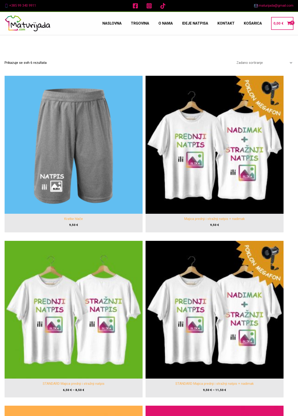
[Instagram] (149, 6)
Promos (204, 406)
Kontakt (185, 360)
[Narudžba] (263, 63)
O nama (185, 347)
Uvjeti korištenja (239, 339)
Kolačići (233, 364)
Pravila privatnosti (241, 358)
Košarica (185, 366)
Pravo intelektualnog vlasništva (251, 345)
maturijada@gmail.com (276, 5)
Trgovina (185, 341)
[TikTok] (163, 6)
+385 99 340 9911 (22, 5)
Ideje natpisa (185, 354)
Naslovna (185, 334)
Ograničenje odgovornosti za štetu (254, 352)
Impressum (236, 332)
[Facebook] (135, 6)
